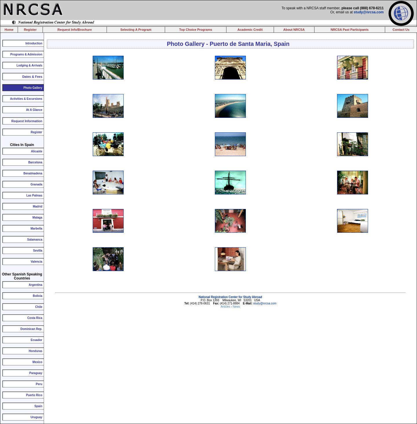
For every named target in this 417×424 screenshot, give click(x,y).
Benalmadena (32, 173)
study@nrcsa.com (369, 12)
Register (30, 29)
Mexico (37, 362)
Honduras (35, 351)
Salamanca (34, 239)
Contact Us (401, 29)
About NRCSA (294, 29)
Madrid (37, 206)
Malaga (37, 217)
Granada (36, 184)
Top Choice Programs (195, 29)
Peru (39, 384)
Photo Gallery (32, 87)
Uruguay (36, 417)
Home (9, 29)
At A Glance (34, 109)
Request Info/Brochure (75, 29)
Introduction (33, 43)
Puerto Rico (34, 395)
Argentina (35, 284)
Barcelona (35, 162)
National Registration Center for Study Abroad (230, 297)
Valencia (36, 261)
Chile (38, 306)
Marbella (36, 228)
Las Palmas (34, 195)
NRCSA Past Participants (350, 29)
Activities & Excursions (26, 98)
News (236, 306)
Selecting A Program (135, 29)
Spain (38, 406)
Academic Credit (250, 29)
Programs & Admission (26, 54)
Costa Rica (34, 318)
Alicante (36, 151)
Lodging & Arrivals (29, 65)
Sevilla (37, 250)
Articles (226, 306)
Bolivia (37, 295)
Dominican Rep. (31, 329)
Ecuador (36, 340)
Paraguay (35, 373)
